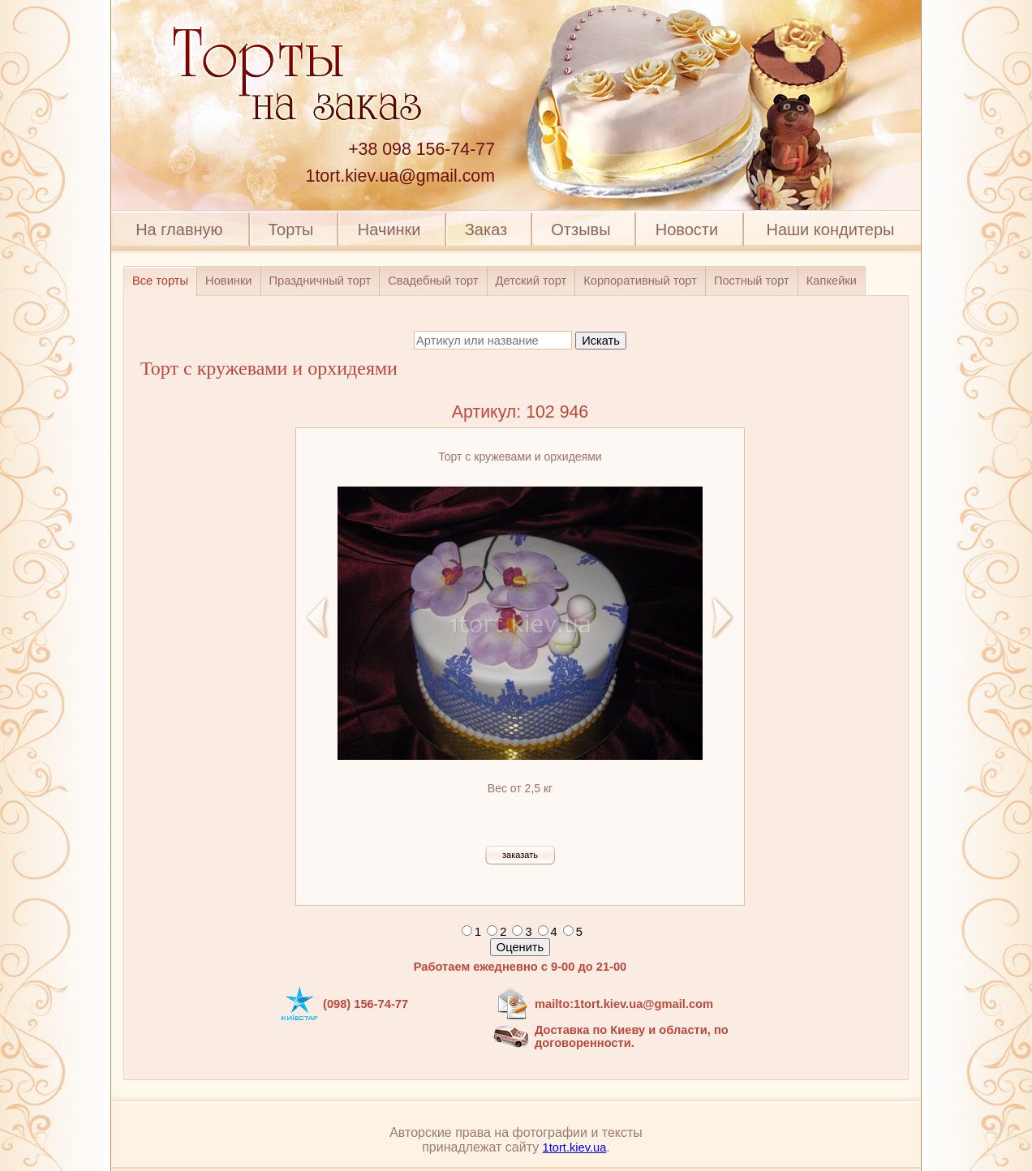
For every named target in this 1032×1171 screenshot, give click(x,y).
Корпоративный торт (640, 280)
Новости (687, 229)
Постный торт (751, 280)
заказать (520, 855)
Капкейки (831, 280)
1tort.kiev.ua (575, 1147)
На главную (178, 229)
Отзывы (580, 229)
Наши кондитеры (831, 229)
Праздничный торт (320, 280)
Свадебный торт (433, 280)
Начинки (389, 229)
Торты (290, 229)
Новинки (228, 280)
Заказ (486, 229)
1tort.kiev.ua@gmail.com (400, 176)
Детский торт (531, 280)
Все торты (160, 280)
